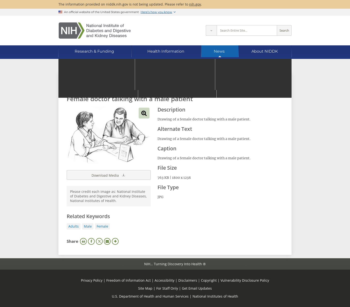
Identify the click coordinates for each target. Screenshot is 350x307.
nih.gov (195, 4)
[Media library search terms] (168, 85)
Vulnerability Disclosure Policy (245, 280)
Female (102, 226)
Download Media (109, 175)
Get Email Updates (197, 288)
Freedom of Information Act (128, 280)
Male (88, 226)
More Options (115, 241)
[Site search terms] (247, 30)
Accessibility (164, 280)
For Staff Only (167, 288)
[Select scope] (211, 30)
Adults (73, 226)
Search (284, 30)
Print (83, 241)
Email (107, 241)
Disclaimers (187, 280)
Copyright (209, 280)
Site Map (145, 288)
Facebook (91, 241)
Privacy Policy (91, 280)
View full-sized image (144, 113)
